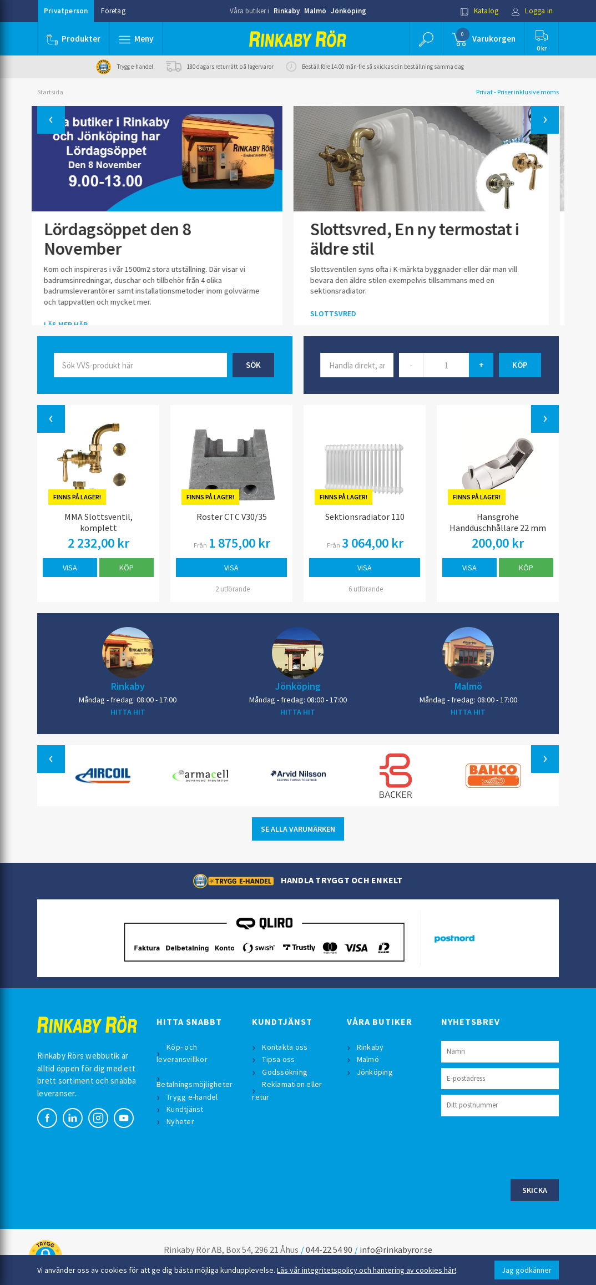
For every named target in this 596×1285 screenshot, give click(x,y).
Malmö (315, 11)
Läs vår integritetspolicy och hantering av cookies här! (366, 1270)
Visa (70, 568)
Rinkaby (287, 11)
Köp (126, 568)
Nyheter (180, 1121)
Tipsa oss (278, 1059)
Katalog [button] (479, 11)
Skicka (535, 1190)
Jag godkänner (527, 1270)
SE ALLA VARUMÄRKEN (298, 829)
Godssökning (284, 1072)
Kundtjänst (185, 1109)
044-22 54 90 (329, 1249)
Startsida (50, 92)
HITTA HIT (127, 712)
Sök (253, 365)
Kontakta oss (284, 1047)
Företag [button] (113, 11)
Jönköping (348, 11)
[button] (136, 38)
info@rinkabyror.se (396, 1249)
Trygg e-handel (192, 1097)
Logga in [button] (532, 11)
